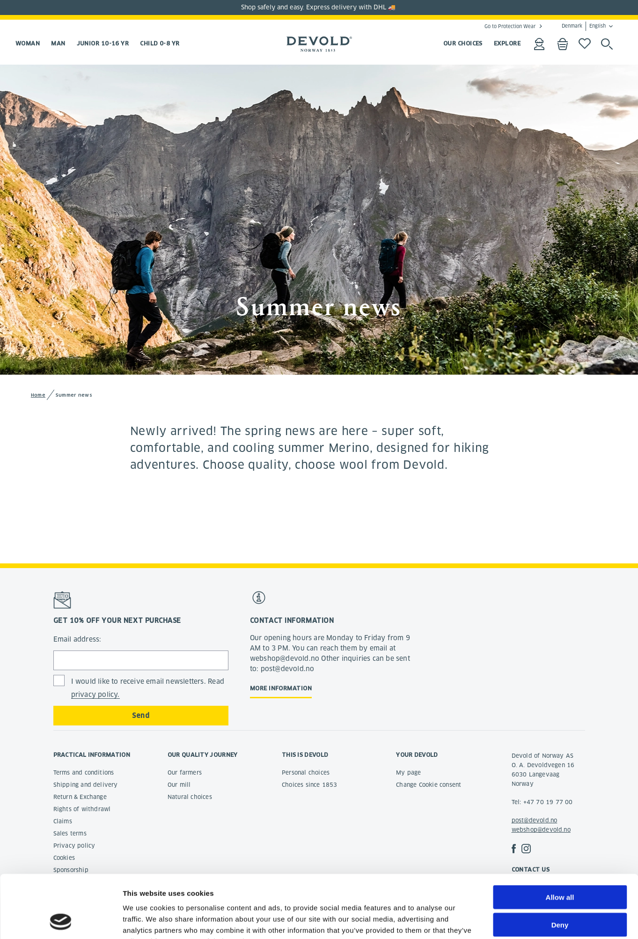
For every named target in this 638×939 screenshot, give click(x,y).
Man (58, 43)
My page (408, 772)
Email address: (77, 639)
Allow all (560, 838)
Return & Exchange (80, 796)
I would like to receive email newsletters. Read (147, 688)
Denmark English (584, 26)
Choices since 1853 (309, 784)
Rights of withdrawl (82, 809)
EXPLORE (507, 43)
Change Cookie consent (428, 784)
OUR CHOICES (463, 43)
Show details (491, 920)
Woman (27, 43)
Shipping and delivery (85, 784)
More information (281, 688)
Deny (560, 866)
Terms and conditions (83, 772)
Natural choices (190, 796)
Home (38, 395)
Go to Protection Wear (509, 26)
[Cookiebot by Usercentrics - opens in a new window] (61, 921)
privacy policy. (95, 694)
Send (140, 715)
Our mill (179, 784)
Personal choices (306, 772)
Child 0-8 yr (159, 43)
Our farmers (185, 772)
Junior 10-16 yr (103, 43)
